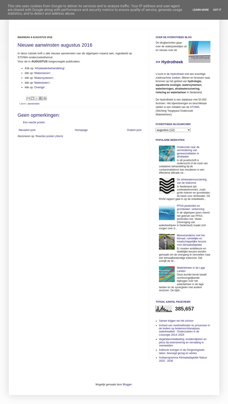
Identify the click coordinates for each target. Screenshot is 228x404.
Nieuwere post (27, 130)
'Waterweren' (42, 73)
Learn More (201, 9)
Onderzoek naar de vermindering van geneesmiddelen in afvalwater (188, 152)
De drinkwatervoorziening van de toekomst (192, 181)
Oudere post (134, 130)
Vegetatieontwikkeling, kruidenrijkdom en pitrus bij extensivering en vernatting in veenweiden (183, 342)
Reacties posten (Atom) (49, 136)
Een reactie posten (34, 122)
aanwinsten (34, 103)
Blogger (127, 384)
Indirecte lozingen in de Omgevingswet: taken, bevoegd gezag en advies (182, 351)
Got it (217, 9)
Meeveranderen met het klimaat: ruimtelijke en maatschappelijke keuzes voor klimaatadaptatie (191, 240)
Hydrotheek (177, 74)
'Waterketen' (42, 82)
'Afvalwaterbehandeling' (49, 68)
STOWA (195, 107)
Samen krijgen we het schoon (176, 320)
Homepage (81, 130)
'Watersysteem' (43, 77)
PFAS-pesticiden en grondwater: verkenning (190, 207)
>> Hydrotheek (169, 62)
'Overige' (39, 87)
